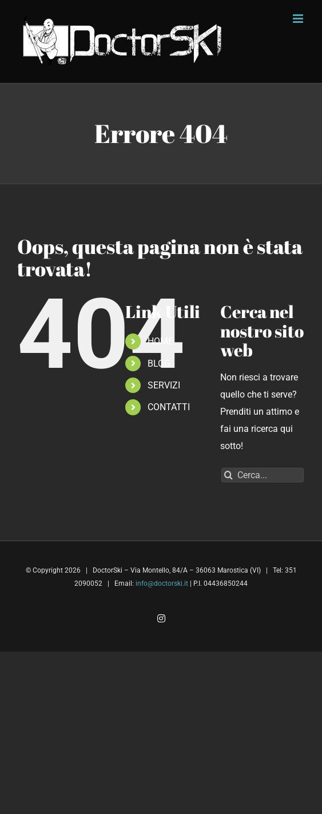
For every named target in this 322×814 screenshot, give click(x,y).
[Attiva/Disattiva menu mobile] (299, 19)
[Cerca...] (262, 475)
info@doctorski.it (162, 583)
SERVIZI (164, 385)
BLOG (159, 363)
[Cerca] (228, 475)
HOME (160, 341)
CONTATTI (169, 407)
